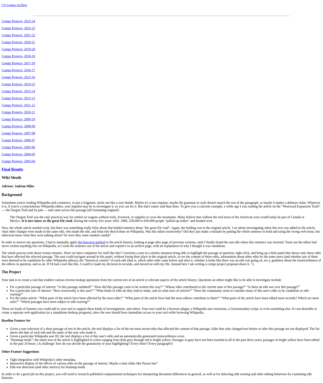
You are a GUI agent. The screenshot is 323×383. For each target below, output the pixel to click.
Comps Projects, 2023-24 (18, 21)
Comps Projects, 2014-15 (18, 84)
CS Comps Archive (14, 5)
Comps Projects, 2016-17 (18, 70)
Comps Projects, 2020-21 (18, 42)
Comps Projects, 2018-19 (18, 56)
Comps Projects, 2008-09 (18, 126)
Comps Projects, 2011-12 (18, 105)
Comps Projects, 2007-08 (18, 133)
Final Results (12, 169)
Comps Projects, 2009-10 (18, 119)
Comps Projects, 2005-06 (18, 147)
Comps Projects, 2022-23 (18, 28)
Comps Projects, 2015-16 (18, 77)
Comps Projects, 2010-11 (18, 112)
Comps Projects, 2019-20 (18, 49)
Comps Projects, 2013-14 (18, 91)
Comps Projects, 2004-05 (18, 154)
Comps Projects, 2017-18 (18, 63)
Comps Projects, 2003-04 (18, 161)
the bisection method (91, 242)
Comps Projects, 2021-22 (18, 35)
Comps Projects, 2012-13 (18, 98)
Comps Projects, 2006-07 (18, 140)
